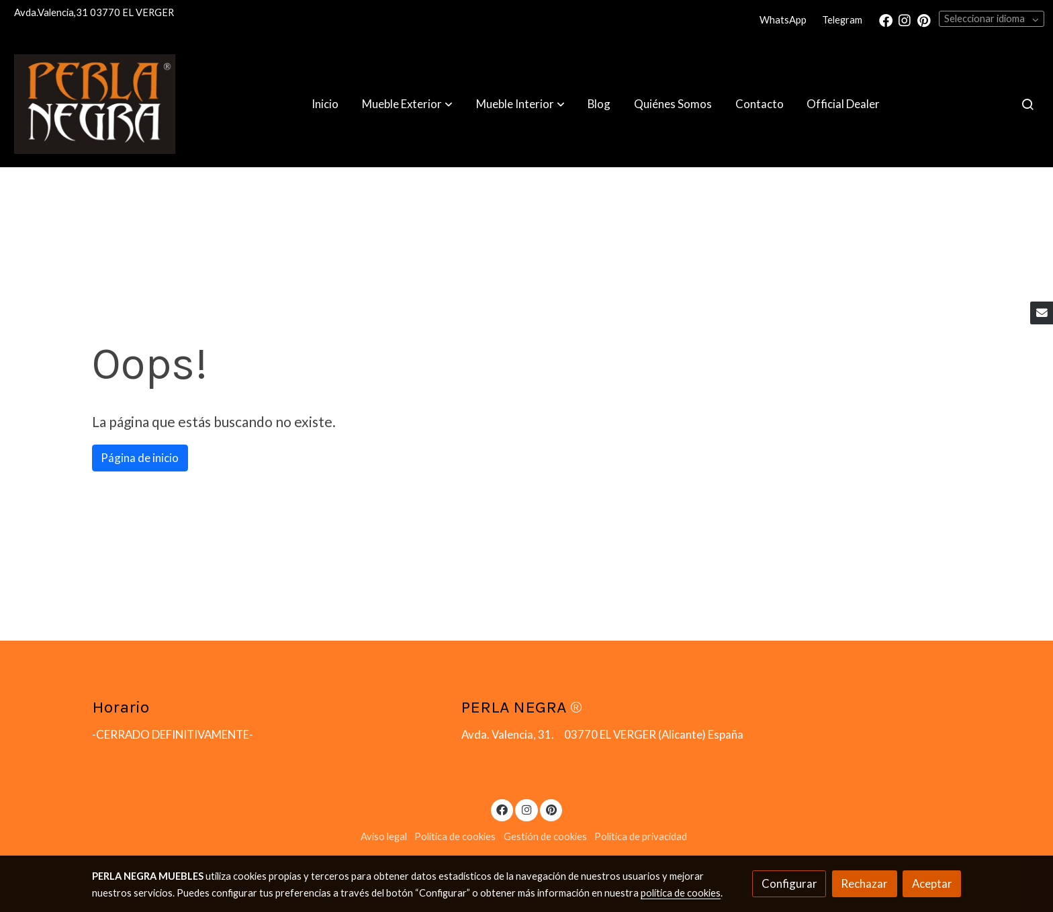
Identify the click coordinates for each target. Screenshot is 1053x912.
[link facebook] (885, 19)
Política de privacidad (640, 836)
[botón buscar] (1027, 104)
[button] (407, 104)
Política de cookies (455, 836)
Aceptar (932, 883)
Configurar (789, 883)
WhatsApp (783, 20)
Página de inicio (140, 458)
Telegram (842, 20)
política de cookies (681, 893)
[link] (94, 104)
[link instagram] (905, 19)
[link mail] (1041, 313)
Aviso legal (384, 836)
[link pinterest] (924, 19)
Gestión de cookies (545, 836)
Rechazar (864, 883)
